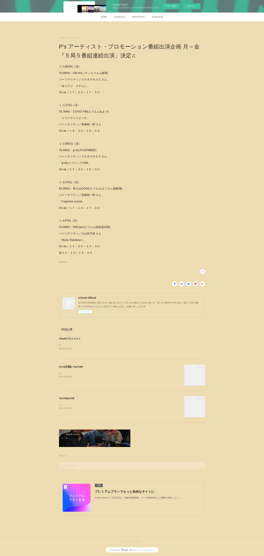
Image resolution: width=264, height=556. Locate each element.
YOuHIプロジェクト (70, 338)
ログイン (191, 6)
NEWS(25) (63, 262)
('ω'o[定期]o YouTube (71, 366)
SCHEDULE (119, 17)
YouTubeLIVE (66, 398)
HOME (104, 17)
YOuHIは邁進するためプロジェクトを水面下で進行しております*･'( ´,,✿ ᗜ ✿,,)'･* (97, 345)
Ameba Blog (157, 17)
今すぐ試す (171, 6)
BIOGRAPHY (138, 17)
